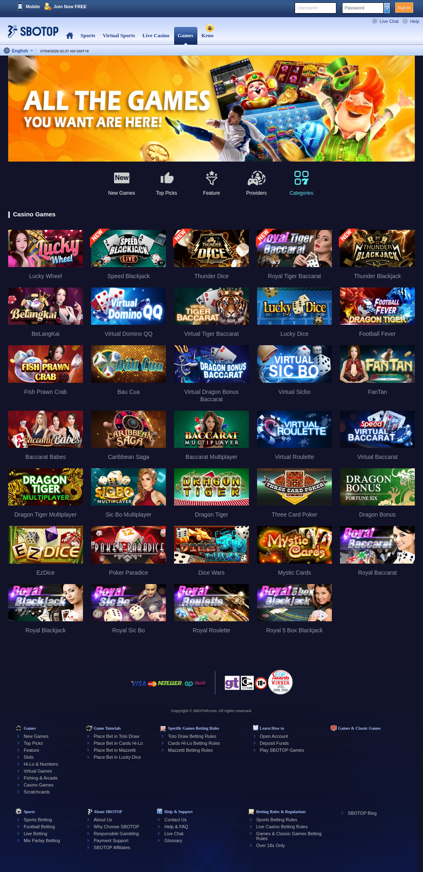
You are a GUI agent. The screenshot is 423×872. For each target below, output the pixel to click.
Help (414, 21)
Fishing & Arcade (41, 777)
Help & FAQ (176, 826)
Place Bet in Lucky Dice (117, 757)
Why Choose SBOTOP (116, 826)
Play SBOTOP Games (282, 750)
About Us (103, 819)
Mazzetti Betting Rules (190, 750)
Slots (29, 757)
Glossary (173, 840)
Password (354, 7)
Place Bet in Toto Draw (116, 736)
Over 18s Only (270, 845)
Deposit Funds (274, 743)
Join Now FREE (70, 6)
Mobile (33, 6)
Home (69, 35)
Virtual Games (38, 771)
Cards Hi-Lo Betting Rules (194, 743)
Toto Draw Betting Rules (192, 736)
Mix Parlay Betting (42, 840)
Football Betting (39, 826)
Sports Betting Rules (276, 819)
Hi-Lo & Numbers (41, 764)
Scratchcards (37, 791)
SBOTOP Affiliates (112, 847)
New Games (36, 736)
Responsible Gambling (116, 833)
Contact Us (175, 819)
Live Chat (389, 21)
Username (307, 7)
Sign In (404, 7)
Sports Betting (38, 819)
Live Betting (35, 833)
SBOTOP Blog (362, 813)
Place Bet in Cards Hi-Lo (118, 743)
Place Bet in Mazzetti (115, 750)
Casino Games (39, 784)
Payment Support (111, 840)
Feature (31, 750)
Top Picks (33, 743)
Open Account (274, 736)
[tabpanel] (211, 109)
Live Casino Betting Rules (282, 826)
